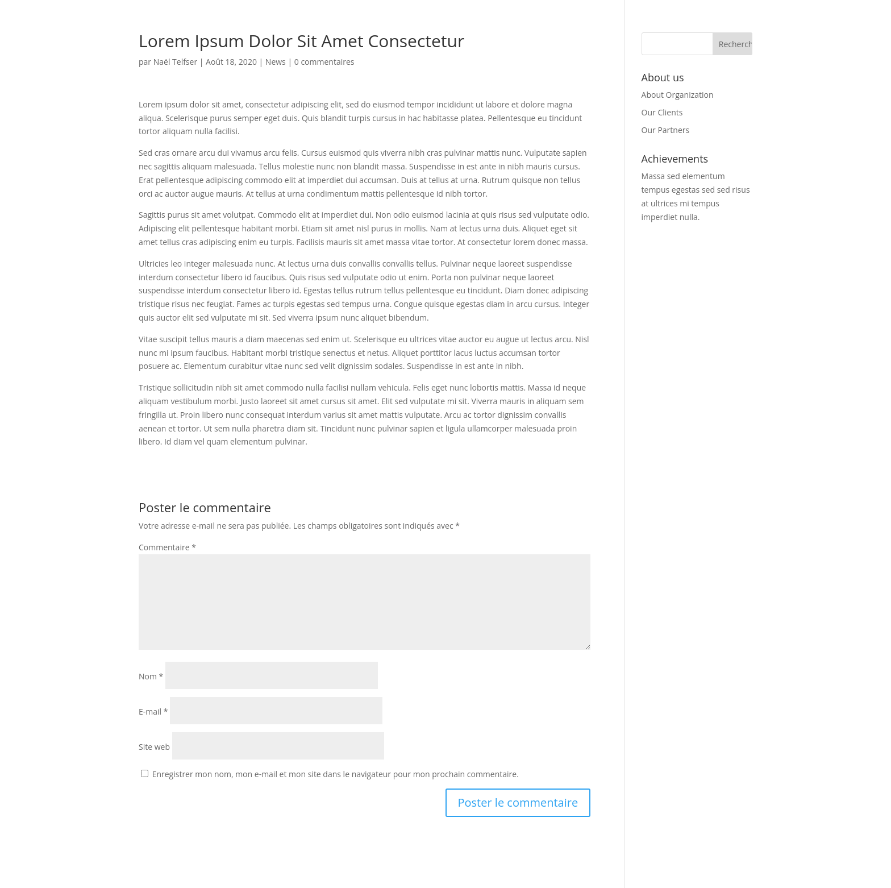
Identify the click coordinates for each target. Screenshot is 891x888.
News (275, 61)
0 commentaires (324, 61)
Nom (151, 676)
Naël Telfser (175, 61)
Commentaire (167, 547)
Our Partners (666, 130)
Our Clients (662, 112)
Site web (154, 746)
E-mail (153, 711)
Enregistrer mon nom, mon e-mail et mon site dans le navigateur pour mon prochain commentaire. (335, 774)
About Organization (678, 94)
